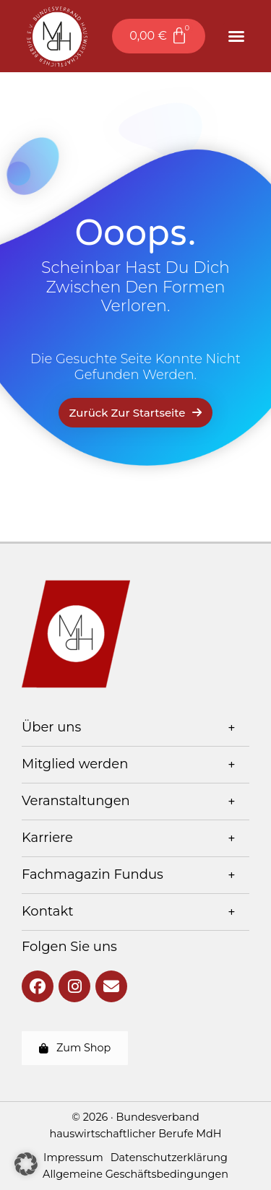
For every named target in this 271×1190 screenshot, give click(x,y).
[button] (236, 36)
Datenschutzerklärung (169, 1157)
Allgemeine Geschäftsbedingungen (135, 1174)
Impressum (73, 1157)
